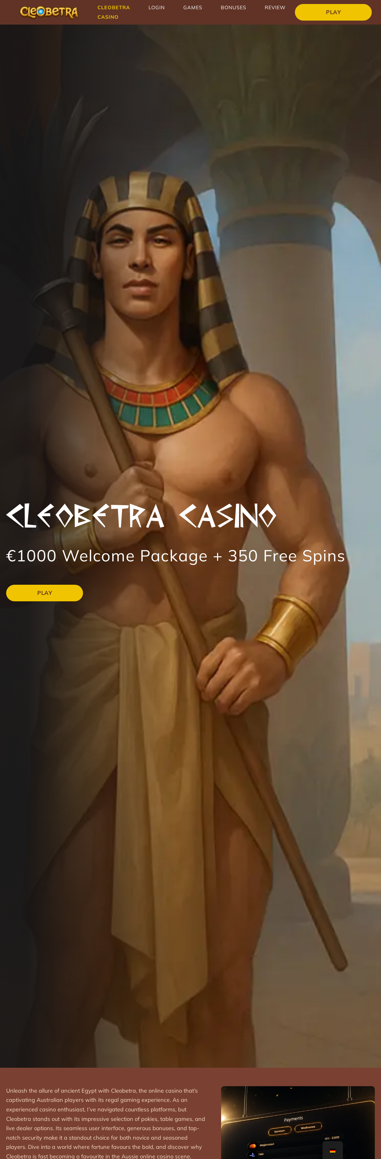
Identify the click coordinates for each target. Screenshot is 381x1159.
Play (333, 12)
